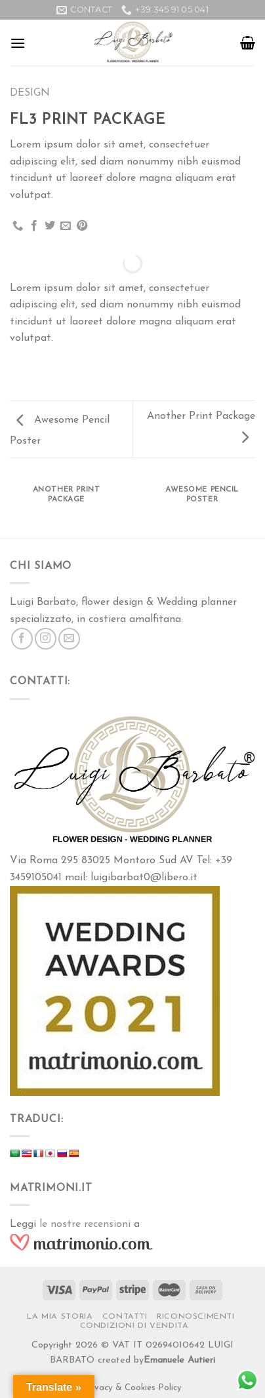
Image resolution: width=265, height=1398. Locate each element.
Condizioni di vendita (134, 1326)
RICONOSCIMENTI (196, 1317)
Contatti (125, 1317)
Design (30, 93)
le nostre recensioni (85, 1224)
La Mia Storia (59, 1317)
